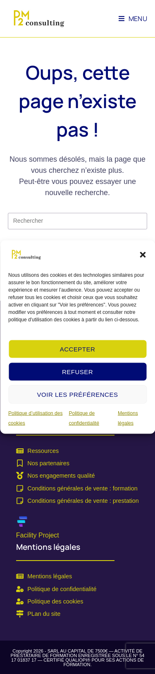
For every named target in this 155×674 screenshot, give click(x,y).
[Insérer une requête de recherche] (78, 221)
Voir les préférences (77, 394)
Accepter (77, 348)
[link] (26, 254)
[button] (142, 255)
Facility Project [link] (37, 535)
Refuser (77, 371)
